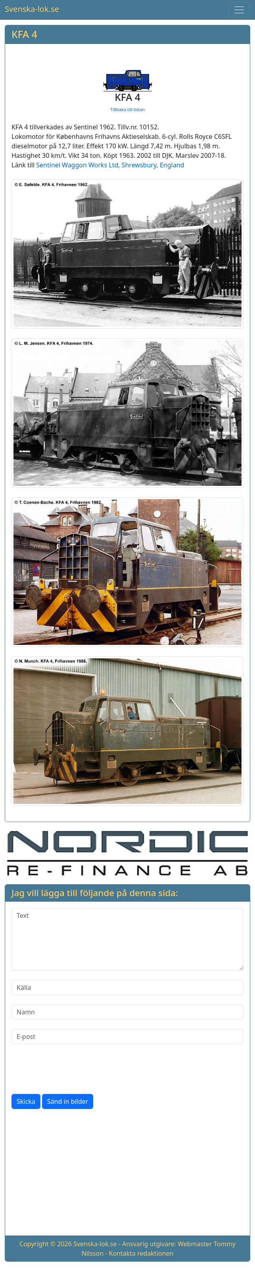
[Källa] (127, 987)
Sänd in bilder (67, 1101)
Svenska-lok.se (32, 9)
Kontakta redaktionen (141, 1253)
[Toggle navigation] (239, 10)
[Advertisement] (127, 1173)
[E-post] (127, 1036)
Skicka (26, 1101)
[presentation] (72, 1069)
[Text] (127, 939)
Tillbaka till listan (127, 109)
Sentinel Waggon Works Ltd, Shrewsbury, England (110, 165)
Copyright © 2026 (45, 1244)
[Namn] (127, 1012)
